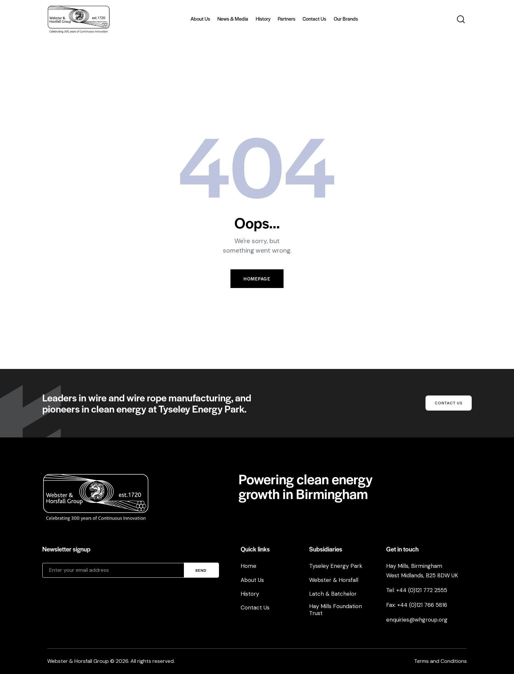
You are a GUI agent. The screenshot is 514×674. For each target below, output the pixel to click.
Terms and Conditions (440, 661)
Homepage (257, 279)
